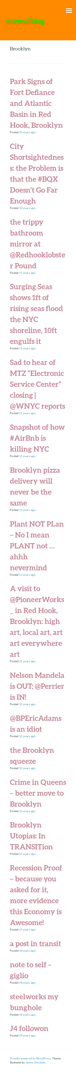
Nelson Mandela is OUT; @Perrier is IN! (37, 686)
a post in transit (35, 943)
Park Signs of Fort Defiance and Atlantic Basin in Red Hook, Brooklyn (36, 103)
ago (27, 132)
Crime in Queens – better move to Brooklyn (38, 792)
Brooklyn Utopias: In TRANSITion (31, 835)
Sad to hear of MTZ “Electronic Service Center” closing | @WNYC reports (37, 384)
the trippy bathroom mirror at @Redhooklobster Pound (37, 243)
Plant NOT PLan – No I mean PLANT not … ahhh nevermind (37, 545)
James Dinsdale (35, 1062)
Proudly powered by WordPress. (30, 1058)
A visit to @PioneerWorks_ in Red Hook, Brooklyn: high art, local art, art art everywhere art (37, 621)
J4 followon (29, 1028)
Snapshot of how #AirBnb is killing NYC (37, 437)
